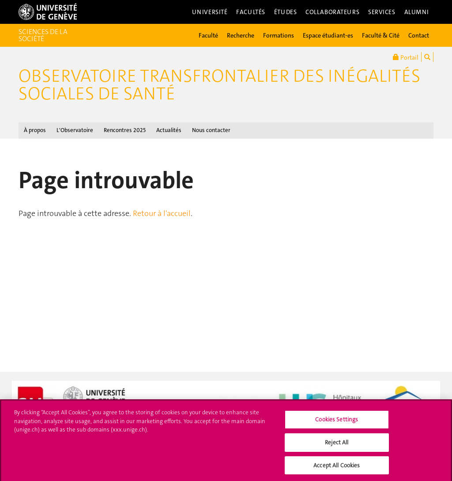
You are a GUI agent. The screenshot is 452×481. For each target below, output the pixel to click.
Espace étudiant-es (328, 35)
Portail (405, 57)
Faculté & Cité (380, 35)
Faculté (208, 35)
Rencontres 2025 (125, 130)
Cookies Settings (336, 422)
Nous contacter (211, 130)
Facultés (250, 12)
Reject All (336, 444)
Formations (278, 35)
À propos (35, 130)
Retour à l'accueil (162, 213)
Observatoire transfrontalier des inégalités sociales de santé (219, 84)
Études (285, 12)
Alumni (416, 12)
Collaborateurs (332, 12)
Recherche (240, 35)
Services (382, 12)
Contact (418, 35)
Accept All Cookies (336, 467)
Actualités (168, 130)
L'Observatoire (74, 130)
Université (210, 12)
